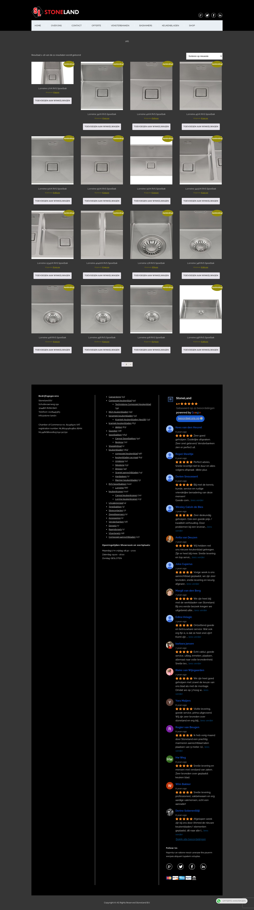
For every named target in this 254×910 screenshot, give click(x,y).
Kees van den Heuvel (188, 427)
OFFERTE (96, 25)
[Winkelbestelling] (204, 56)
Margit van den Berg (188, 590)
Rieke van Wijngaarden (189, 670)
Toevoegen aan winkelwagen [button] (52, 100)
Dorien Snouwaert (186, 476)
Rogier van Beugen (187, 727)
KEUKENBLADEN (170, 25)
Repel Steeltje (184, 454)
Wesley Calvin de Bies (189, 507)
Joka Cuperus (183, 564)
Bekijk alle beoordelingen (191, 839)
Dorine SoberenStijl (187, 810)
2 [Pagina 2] (126, 364)
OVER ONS (56, 25)
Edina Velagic (183, 617)
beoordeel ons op (190, 418)
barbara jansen (184, 643)
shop (192, 25)
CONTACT (77, 25)
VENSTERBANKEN (120, 25)
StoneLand (183, 398)
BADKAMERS (145, 25)
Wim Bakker (183, 784)
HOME (38, 25)
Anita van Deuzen (186, 537)
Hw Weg (180, 757)
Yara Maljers (183, 700)
